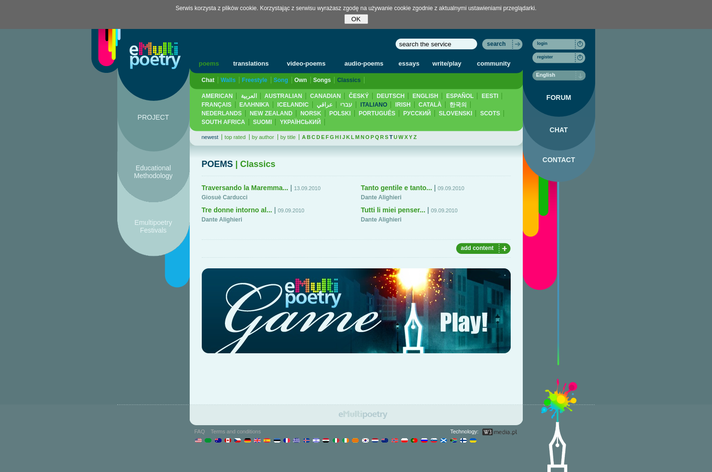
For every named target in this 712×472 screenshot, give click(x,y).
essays (409, 63)
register (545, 57)
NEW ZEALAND (271, 113)
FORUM (558, 97)
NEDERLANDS (222, 113)
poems (209, 63)
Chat (208, 80)
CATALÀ (430, 104)
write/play (447, 63)
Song (281, 80)
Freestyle (254, 80)
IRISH (403, 104)
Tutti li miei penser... (393, 210)
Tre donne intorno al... (237, 210)
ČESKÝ (359, 96)
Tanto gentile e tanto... (397, 188)
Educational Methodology (153, 172)
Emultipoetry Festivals (153, 226)
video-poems (306, 63)
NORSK (310, 113)
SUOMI (262, 122)
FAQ (200, 431)
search (496, 44)
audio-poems (363, 63)
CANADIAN (325, 96)
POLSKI (340, 113)
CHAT (559, 130)
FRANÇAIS (217, 104)
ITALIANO (374, 104)
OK (356, 19)
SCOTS (490, 113)
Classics (349, 80)
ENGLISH (425, 96)
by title (288, 137)
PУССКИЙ (417, 113)
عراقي (325, 104)
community (493, 63)
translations (251, 63)
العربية (249, 96)
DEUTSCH (391, 96)
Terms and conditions (236, 431)
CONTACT (559, 160)
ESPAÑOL (460, 96)
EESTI (490, 96)
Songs (322, 80)
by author (263, 137)
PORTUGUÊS (377, 113)
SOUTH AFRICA (223, 122)
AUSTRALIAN (283, 96)
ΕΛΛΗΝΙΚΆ (254, 104)
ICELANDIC (292, 104)
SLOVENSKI (455, 113)
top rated (234, 137)
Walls (228, 80)
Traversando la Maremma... (245, 188)
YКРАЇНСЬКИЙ (300, 122)
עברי (346, 104)
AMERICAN (217, 96)
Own (300, 80)
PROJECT (153, 117)
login (542, 43)
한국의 (458, 104)
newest (210, 137)
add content (477, 248)
